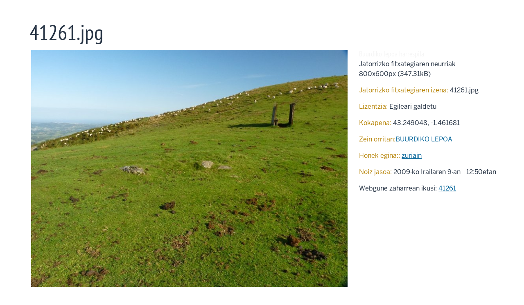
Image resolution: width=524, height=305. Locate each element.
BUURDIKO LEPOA (423, 139)
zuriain (412, 155)
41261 (447, 188)
